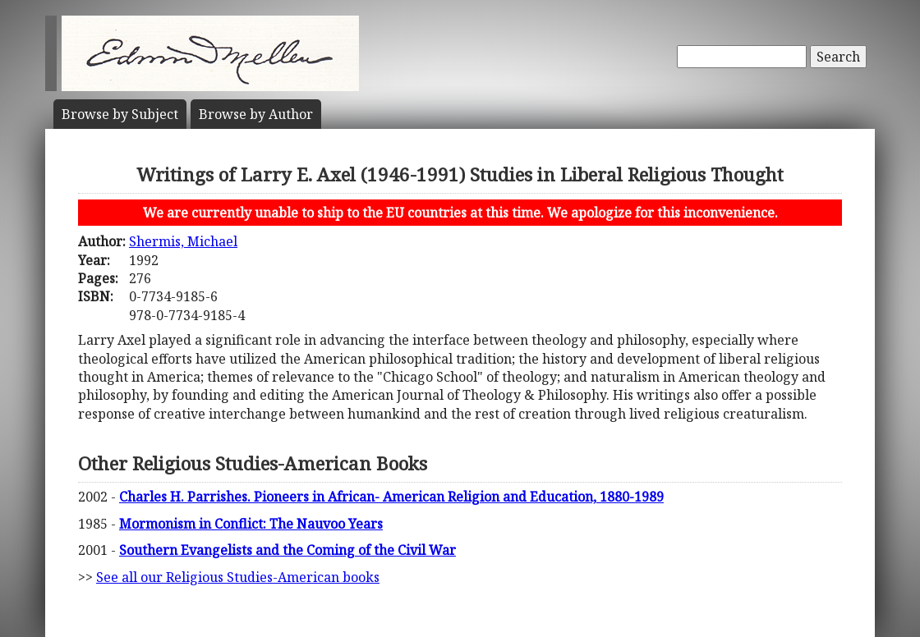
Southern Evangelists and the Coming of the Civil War (287, 550)
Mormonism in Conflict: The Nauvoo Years (251, 524)
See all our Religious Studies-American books (238, 577)
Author (256, 114)
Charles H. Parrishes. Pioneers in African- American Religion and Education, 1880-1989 (391, 497)
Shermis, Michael (183, 241)
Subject (120, 114)
